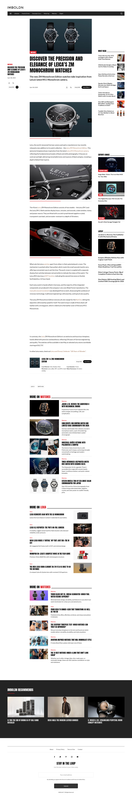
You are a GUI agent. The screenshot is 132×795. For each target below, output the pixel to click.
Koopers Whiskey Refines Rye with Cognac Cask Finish (111, 259)
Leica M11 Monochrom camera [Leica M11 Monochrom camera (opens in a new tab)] (78, 151)
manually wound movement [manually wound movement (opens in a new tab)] (39, 291)
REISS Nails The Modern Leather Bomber (63, 720)
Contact (80, 749)
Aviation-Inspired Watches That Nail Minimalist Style (71, 639)
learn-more (87, 361)
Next (90, 120)
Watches (54, 13)
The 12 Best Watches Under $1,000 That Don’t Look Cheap (69, 654)
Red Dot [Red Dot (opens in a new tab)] (79, 300)
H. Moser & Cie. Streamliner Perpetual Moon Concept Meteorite (105, 721)
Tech (31, 511)
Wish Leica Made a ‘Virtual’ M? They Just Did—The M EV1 (49, 541)
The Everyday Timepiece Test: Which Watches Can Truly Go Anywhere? (69, 625)
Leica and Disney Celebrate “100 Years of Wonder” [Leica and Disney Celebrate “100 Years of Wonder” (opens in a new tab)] (68, 351)
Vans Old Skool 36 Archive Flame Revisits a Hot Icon (106, 75)
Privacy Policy (60, 749)
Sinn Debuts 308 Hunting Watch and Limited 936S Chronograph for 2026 (75, 424)
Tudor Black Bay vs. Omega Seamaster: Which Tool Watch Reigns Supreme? (70, 595)
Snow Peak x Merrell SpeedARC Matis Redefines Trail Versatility (110, 266)
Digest (61, 13)
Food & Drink (26, 13)
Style (52, 606)
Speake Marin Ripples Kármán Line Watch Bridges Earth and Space (107, 85)
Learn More (17, 87)
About (51, 749)
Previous (32, 120)
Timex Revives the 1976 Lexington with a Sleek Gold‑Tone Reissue (106, 57)
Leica (32, 386)
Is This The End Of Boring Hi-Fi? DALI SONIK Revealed (23, 721)
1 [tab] (45, 138)
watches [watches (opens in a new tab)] (46, 264)
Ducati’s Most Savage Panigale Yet (109, 222)
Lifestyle (16, 13)
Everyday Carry (36, 13)
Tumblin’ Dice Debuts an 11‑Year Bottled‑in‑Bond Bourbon (106, 112)
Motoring (46, 13)
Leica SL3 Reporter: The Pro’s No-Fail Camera (47, 527)
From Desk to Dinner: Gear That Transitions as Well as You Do (70, 610)
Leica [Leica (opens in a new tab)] (39, 207)
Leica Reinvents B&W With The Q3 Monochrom (47, 514)
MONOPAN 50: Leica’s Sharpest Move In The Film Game (50, 553)
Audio (100, 195)
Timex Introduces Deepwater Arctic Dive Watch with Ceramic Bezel (75, 462)
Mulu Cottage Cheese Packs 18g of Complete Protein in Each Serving (110, 273)
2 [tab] (76, 138)
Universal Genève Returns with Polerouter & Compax (73, 443)
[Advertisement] (91, 6)
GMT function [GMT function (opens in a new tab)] (49, 276)
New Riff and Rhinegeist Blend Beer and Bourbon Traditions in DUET (106, 103)
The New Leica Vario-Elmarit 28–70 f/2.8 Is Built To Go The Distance (50, 568)
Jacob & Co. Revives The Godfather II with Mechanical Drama (75, 405)
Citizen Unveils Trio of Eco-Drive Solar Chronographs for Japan (76, 482)
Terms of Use (71, 749)
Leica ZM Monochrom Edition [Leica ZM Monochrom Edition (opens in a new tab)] (76, 148)
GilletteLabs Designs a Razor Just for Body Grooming (107, 65)
